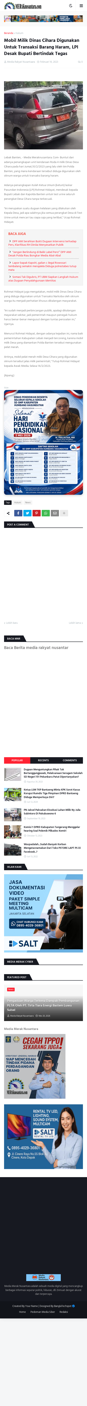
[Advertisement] (43, 1361)
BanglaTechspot (63, 1306)
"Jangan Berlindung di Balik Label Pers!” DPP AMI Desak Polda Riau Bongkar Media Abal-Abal (39, 254)
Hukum (19, 33)
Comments (70, 760)
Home (22, 1312)
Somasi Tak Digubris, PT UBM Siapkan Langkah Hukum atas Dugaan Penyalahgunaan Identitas (43, 279)
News (28, 502)
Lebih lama (75, 623)
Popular (17, 760)
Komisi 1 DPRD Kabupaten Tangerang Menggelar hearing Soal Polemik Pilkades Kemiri (52, 829)
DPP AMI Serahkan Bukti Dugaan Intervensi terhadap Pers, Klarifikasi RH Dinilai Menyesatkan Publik (42, 243)
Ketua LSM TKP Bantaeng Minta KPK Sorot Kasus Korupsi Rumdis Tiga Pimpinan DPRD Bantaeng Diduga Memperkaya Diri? (52, 793)
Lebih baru (12, 623)
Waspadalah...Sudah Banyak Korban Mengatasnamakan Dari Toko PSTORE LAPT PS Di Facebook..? (52, 848)
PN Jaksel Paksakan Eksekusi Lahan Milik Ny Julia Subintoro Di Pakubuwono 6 (52, 811)
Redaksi (64, 1312)
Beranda (8, 33)
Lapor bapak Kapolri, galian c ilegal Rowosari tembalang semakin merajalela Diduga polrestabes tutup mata (42, 266)
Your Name (31, 1306)
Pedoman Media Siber (42, 1312)
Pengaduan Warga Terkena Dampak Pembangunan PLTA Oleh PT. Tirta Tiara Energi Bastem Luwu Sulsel (43, 1005)
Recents (43, 760)
